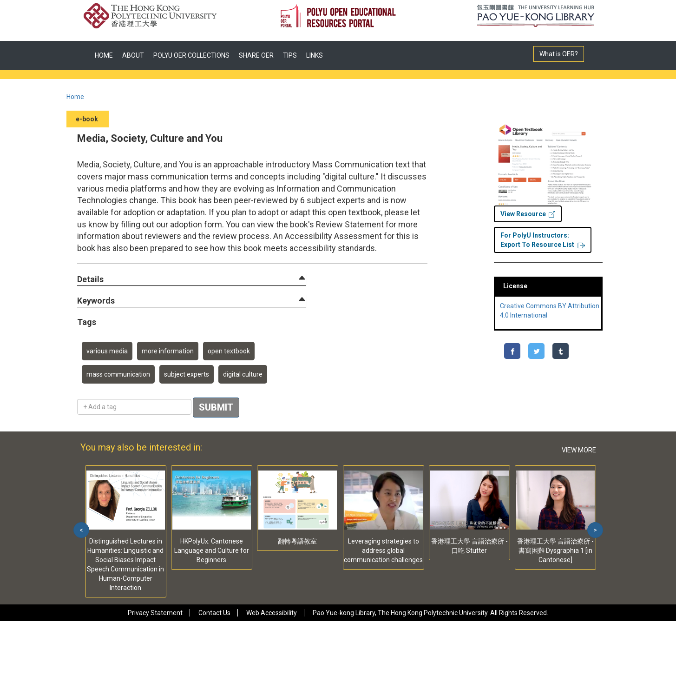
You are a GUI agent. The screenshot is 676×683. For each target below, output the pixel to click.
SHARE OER (256, 55)
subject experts (186, 374)
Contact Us (214, 613)
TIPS (290, 55)
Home (75, 96)
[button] (90, 279)
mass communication (118, 374)
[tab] (191, 279)
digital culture (243, 374)
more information (168, 351)
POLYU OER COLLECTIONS (191, 55)
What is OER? (558, 54)
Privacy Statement (155, 613)
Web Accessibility (271, 613)
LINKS (314, 55)
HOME (104, 55)
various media (107, 351)
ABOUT (133, 55)
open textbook (229, 351)
